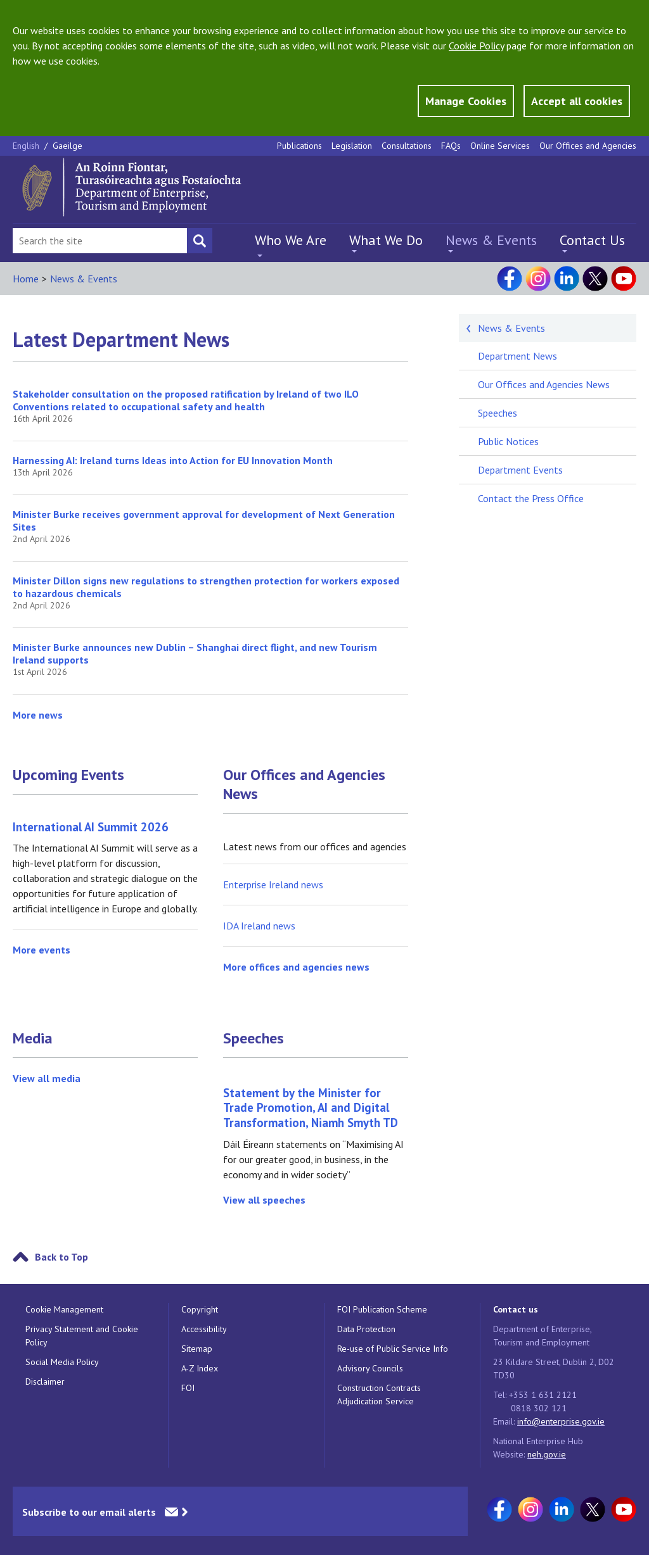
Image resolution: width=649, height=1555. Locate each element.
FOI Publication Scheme (382, 1309)
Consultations (407, 145)
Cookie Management (64, 1309)
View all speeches (264, 1199)
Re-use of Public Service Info (392, 1348)
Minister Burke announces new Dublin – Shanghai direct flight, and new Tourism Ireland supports (195, 653)
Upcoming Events (68, 774)
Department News (517, 355)
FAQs (451, 145)
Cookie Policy (476, 45)
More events (41, 949)
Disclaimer (45, 1381)
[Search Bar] (100, 240)
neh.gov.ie (546, 1454)
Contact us (515, 1309)
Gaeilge (67, 145)
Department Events (520, 469)
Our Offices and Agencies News (304, 784)
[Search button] (199, 240)
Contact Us (592, 240)
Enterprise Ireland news (273, 884)
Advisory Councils (370, 1368)
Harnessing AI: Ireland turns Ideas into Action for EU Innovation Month (173, 460)
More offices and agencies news (296, 966)
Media (33, 1038)
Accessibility (204, 1329)
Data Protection (366, 1329)
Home (26, 278)
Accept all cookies (576, 101)
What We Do (386, 240)
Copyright (199, 1309)
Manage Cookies (465, 101)
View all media (46, 1078)
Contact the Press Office (531, 498)
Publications (299, 145)
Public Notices (508, 441)
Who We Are (290, 240)
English (27, 145)
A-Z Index (199, 1368)
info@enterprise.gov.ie (561, 1421)
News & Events (491, 240)
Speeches (253, 1038)
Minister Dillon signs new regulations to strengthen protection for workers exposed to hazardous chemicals (206, 587)
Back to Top (61, 1256)
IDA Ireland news (259, 925)
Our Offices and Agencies (587, 145)
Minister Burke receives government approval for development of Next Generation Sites (204, 520)
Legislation (351, 145)
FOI (188, 1388)
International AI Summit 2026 (91, 826)
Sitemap (196, 1348)
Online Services (500, 145)
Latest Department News (121, 339)
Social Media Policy (62, 1362)
